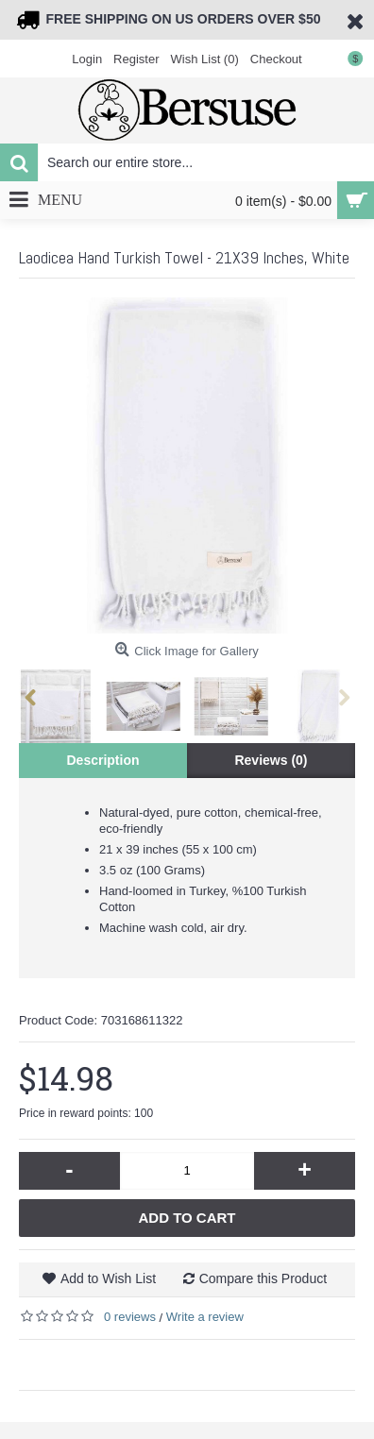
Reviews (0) (270, 760)
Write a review (205, 1317)
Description (102, 760)
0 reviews (130, 1317)
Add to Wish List (108, 1278)
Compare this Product (263, 1278)
